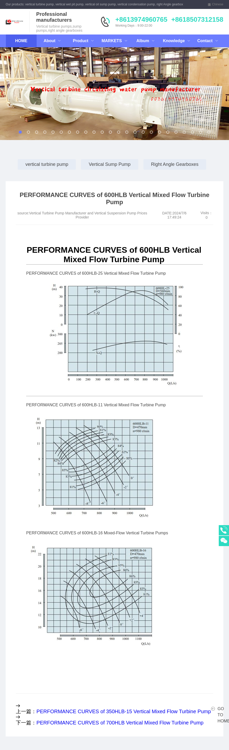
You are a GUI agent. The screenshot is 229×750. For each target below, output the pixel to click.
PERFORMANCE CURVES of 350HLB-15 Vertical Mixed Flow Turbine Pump (123, 711)
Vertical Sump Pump (109, 164)
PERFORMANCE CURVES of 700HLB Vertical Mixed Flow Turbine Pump (119, 722)
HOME (21, 41)
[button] (26, 94)
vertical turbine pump (46, 164)
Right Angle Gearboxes (175, 164)
